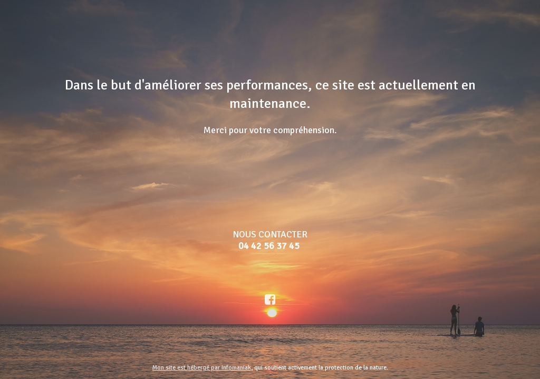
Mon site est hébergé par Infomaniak (201, 368)
